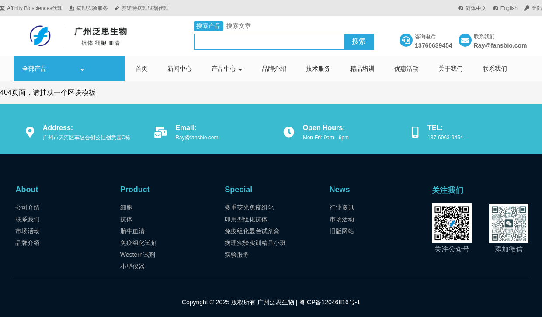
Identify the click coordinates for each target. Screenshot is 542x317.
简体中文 (472, 8)
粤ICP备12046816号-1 (328, 302)
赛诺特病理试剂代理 (142, 8)
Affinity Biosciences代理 (31, 8)
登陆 (533, 8)
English (505, 8)
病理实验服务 (88, 8)
